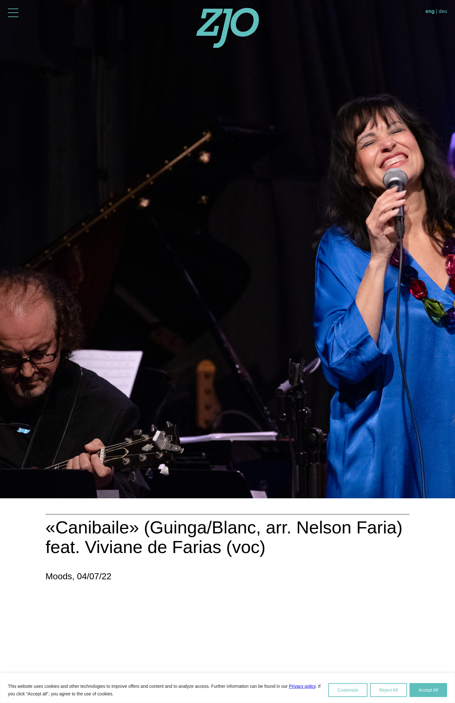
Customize (347, 690)
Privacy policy (302, 686)
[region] (227, 688)
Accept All (428, 690)
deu (443, 11)
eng (430, 11)
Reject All (388, 690)
